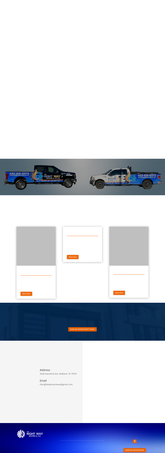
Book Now (26, 279)
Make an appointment (134, 436)
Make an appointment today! (82, 315)
